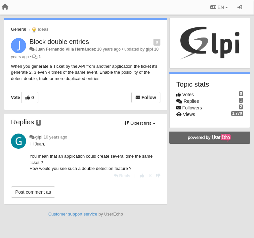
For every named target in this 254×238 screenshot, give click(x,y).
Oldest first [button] (139, 123)
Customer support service (72, 214)
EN (219, 7)
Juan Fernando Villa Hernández (65, 49)
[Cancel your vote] (150, 175)
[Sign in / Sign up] (240, 7)
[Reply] (122, 175)
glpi (149, 49)
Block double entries (59, 41)
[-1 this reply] (158, 175)
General (18, 29)
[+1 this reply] (142, 175)
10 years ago (55, 137)
